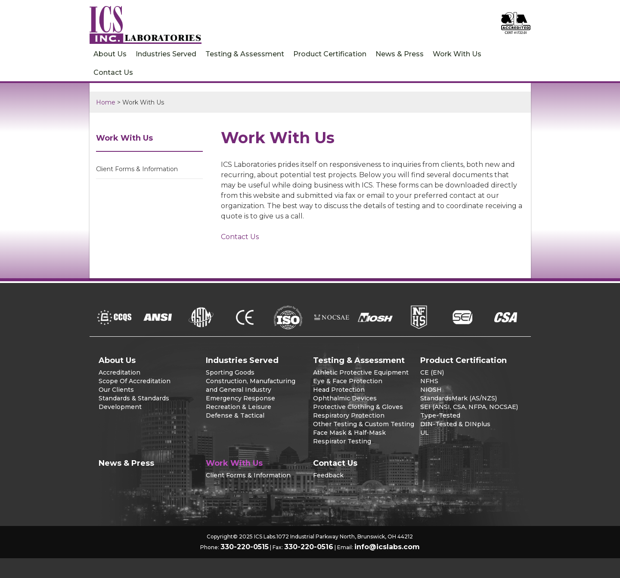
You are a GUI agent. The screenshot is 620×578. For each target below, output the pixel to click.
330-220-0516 (308, 547)
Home (105, 102)
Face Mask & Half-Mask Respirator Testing (349, 437)
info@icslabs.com (387, 547)
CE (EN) (432, 372)
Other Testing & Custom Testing (363, 424)
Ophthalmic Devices (345, 398)
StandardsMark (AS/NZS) (458, 398)
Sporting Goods (230, 372)
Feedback (328, 475)
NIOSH (431, 390)
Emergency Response (240, 398)
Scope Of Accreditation (134, 381)
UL (424, 433)
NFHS (429, 381)
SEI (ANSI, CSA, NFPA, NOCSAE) (469, 407)
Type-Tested (440, 415)
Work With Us (457, 54)
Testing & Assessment (244, 54)
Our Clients (116, 390)
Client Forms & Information (137, 169)
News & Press (399, 54)
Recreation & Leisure (238, 407)
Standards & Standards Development (134, 402)
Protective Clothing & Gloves (358, 407)
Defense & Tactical (235, 415)
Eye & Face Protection (347, 381)
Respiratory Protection (348, 415)
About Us (110, 54)
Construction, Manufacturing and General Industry (250, 385)
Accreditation (119, 372)
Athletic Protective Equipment (361, 372)
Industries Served (166, 54)
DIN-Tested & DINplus (455, 424)
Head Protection (339, 390)
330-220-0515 (244, 547)
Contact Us (113, 72)
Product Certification (329, 54)
